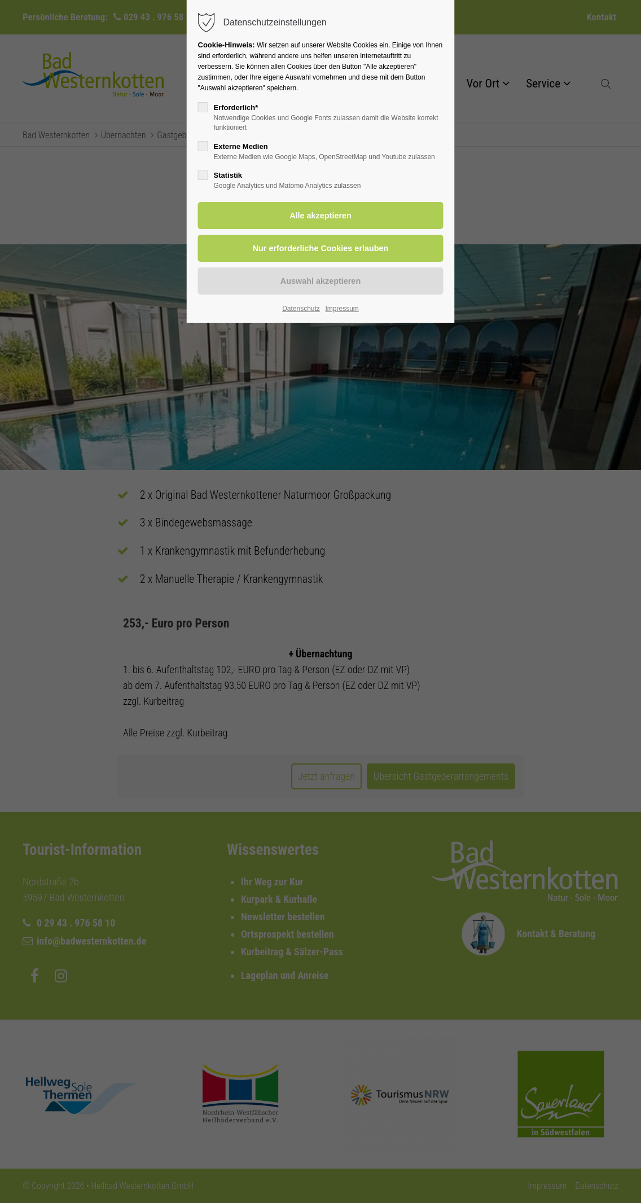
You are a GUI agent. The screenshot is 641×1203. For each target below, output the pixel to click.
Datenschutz (301, 309)
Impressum (341, 309)
